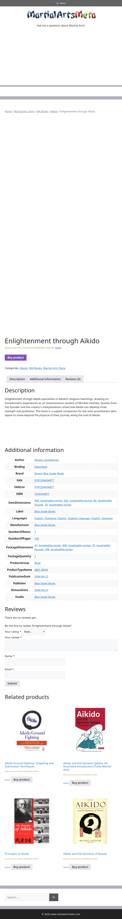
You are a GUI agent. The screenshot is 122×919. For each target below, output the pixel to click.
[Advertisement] (61, 62)
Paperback (40, 467)
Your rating (13, 631)
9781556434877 (44, 480)
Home (8, 111)
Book (37, 563)
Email (9, 669)
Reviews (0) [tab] (72, 379)
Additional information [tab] (45, 379)
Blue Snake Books (44, 511)
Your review (13, 637)
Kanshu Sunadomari (46, 460)
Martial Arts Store (24, 111)
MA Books (42, 111)
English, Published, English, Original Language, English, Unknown (73, 518)
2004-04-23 (41, 576)
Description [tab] (17, 379)
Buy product (15, 357)
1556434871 (41, 494)
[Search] (53, 897)
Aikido (54, 111)
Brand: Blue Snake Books (49, 473)
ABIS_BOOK (41, 570)
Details (58, 347)
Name (10, 656)
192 (36, 538)
